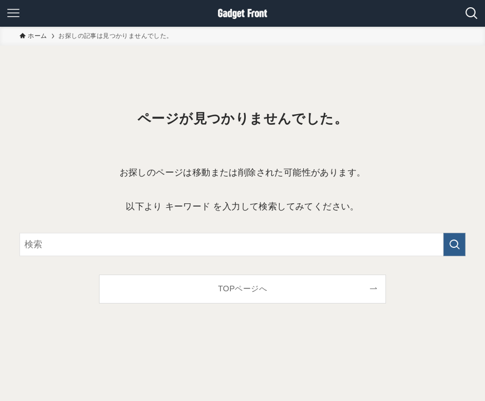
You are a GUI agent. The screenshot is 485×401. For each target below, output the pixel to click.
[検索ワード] (242, 244)
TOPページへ (242, 288)
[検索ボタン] (471, 13)
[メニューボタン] (13, 13)
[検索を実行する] (454, 244)
